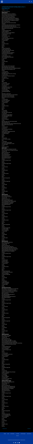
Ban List (17, 435)
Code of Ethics (29, 433)
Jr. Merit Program (23, 433)
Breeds (5, 433)
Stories (3, 9)
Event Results (12, 433)
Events (8, 433)
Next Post (29, 428)
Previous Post (4, 428)
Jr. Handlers (17, 433)
